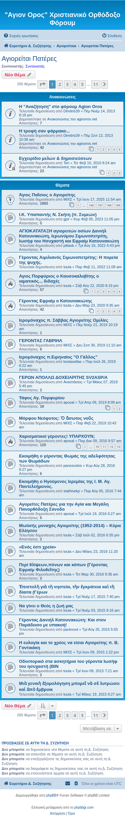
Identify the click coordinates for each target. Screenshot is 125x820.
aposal (68, 402)
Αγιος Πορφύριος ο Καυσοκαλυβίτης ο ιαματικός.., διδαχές (59, 279)
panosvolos (72, 466)
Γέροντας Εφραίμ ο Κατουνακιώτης (55, 300)
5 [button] (82, 84)
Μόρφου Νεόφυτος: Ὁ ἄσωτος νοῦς (56, 418)
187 (100, 205)
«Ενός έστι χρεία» (37, 546)
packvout (70, 629)
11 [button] (95, 84)
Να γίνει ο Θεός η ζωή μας (46, 605)
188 (108, 205)
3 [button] (67, 84)
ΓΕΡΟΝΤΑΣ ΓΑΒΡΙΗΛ (40, 340)
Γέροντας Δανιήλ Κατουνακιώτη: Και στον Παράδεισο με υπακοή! (62, 622)
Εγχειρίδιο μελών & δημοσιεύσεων (55, 158)
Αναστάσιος (72, 382)
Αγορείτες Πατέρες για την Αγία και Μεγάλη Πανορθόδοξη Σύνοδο (64, 507)
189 (117, 205)
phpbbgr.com (84, 807)
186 (91, 205)
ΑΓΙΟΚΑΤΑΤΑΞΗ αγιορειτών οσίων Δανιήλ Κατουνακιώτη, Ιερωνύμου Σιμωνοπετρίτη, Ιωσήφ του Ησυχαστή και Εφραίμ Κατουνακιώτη (69, 235)
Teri (66, 163)
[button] (42, 84)
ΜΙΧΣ (67, 199)
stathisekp (71, 491)
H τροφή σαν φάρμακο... (44, 130)
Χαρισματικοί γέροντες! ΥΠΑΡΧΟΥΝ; (57, 436)
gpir (66, 219)
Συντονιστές (35, 66)
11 (104, 446)
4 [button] (75, 84)
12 (111, 446)
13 (118, 446)
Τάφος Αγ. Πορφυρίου (42, 397)
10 (97, 446)
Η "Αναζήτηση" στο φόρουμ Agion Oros (60, 106)
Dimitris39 (71, 111)
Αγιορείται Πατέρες (29, 58)
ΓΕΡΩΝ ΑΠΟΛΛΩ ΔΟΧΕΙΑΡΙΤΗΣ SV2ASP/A (63, 377)
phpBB (51, 795)
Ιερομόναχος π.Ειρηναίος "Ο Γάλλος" (58, 357)
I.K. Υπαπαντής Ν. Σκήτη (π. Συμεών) (58, 214)
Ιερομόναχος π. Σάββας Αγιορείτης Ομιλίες (63, 320)
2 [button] (60, 84)
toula (67, 267)
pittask (68, 245)
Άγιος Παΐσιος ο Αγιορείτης (47, 194)
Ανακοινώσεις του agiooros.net (72, 119)
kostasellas (72, 362)
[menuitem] (20, 36)
